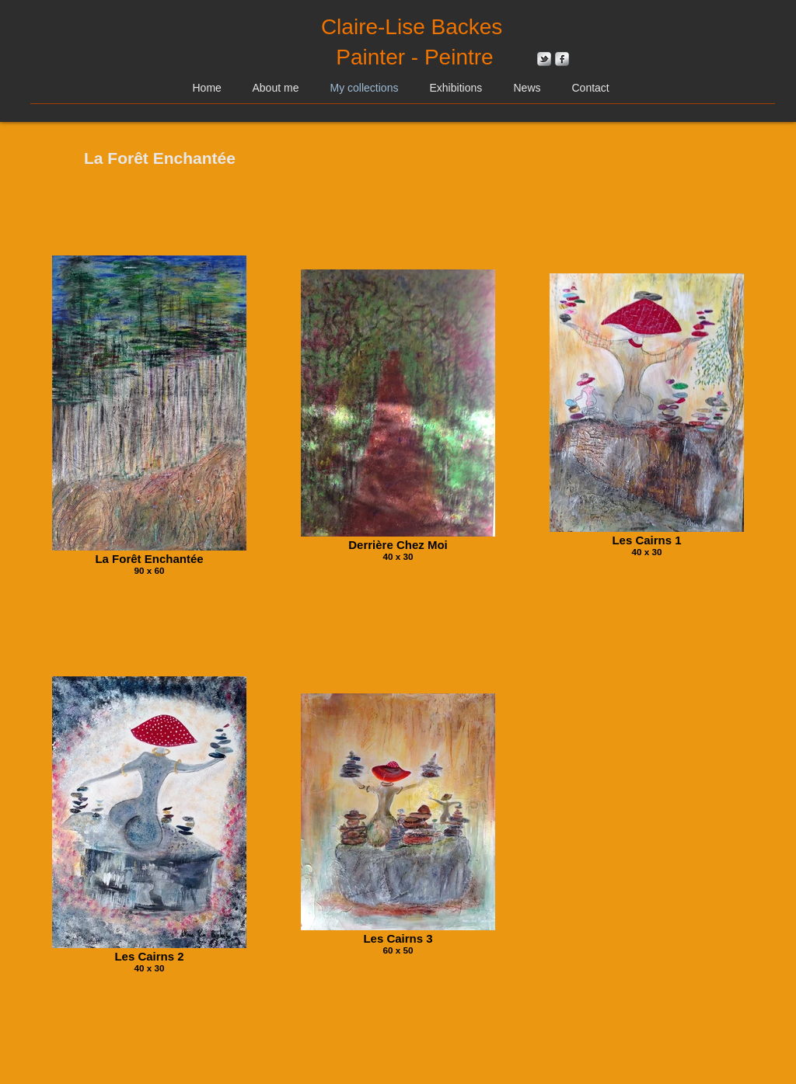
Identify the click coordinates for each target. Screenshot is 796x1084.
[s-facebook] (562, 59)
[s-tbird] (544, 59)
